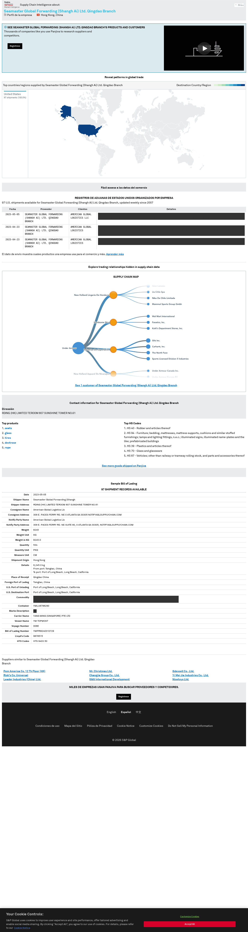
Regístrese (15, 46)
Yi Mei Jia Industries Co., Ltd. (190, 675)
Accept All (190, 924)
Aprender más (115, 254)
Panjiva (12, 4)
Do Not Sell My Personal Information (190, 726)
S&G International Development (109, 679)
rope (8, 447)
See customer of (126, 385)
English (111, 712)
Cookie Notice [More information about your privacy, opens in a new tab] (22, 928)
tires (8, 438)
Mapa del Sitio (73, 726)
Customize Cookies (151, 726)
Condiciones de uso (47, 726)
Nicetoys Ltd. (180, 679)
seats (8, 428)
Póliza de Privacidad (99, 726)
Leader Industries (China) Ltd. (22, 679)
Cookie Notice (125, 726)
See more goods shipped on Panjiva (124, 466)
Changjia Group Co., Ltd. (104, 675)
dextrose (10, 442)
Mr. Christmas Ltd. (100, 671)
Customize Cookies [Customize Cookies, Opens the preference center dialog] (189, 917)
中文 (138, 712)
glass (8, 433)
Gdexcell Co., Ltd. (183, 671)
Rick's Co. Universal (15, 675)
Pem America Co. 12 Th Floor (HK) (24, 671)
